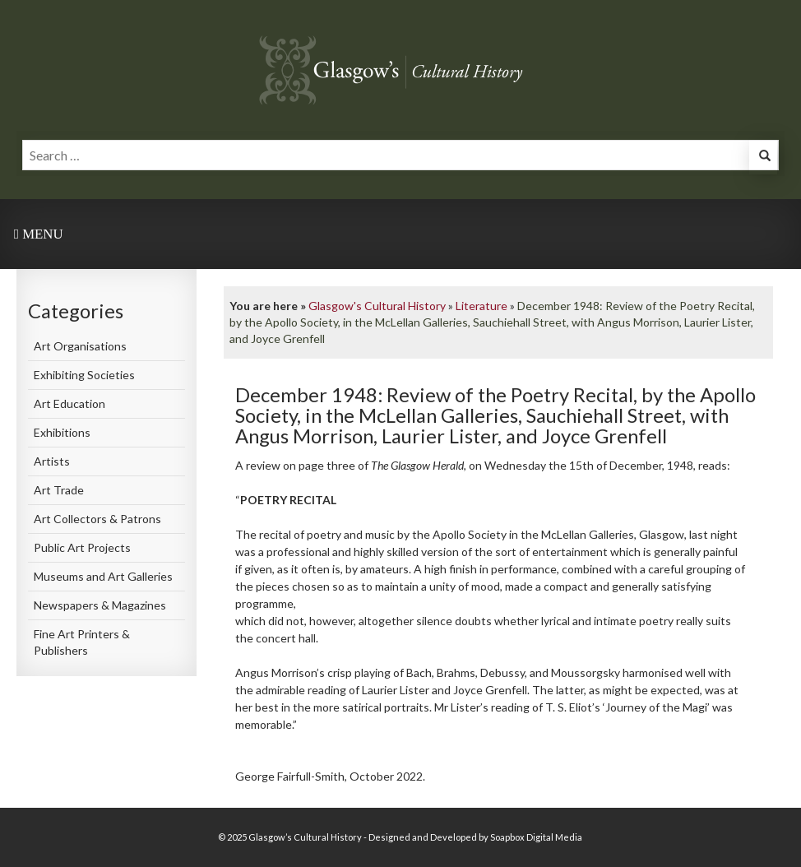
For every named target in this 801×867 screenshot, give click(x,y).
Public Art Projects (82, 547)
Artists (52, 461)
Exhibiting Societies (84, 375)
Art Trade (59, 490)
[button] (763, 157)
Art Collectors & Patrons (97, 519)
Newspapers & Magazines (100, 605)
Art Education (69, 403)
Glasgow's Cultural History (377, 306)
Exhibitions (62, 432)
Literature (481, 306)
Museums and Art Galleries (103, 576)
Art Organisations (80, 346)
